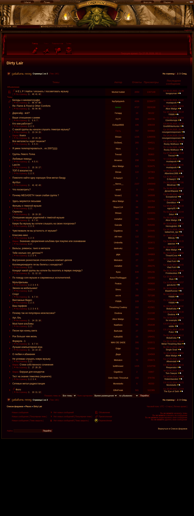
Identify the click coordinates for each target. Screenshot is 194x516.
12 (36, 273)
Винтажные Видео (22, 300)
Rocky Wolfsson (171, 144)
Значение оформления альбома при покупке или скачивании (53, 241)
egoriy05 (171, 208)
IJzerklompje (172, 120)
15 (40, 132)
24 (36, 138)
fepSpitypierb (118, 101)
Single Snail (171, 349)
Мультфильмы (20, 282)
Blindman (171, 185)
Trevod (118, 154)
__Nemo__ (118, 184)
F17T (118, 119)
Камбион (118, 325)
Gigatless (118, 231)
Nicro (118, 148)
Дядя (118, 354)
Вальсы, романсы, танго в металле (31, 248)
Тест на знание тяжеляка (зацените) (31, 376)
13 (33, 132)
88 (40, 103)
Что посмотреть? (21, 189)
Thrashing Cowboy (118, 307)
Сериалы (17, 211)
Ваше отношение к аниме (26, 117)
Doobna (118, 313)
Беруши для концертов (32, 371)
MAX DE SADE (118, 342)
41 (36, 94)
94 (36, 109)
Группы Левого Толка (23, 154)
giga (118, 254)
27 (33, 367)
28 (36, 367)
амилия (171, 244)
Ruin (171, 279)
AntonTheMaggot (118, 278)
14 (36, 132)
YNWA (171, 114)
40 (33, 94)
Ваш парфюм (19, 306)
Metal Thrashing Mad (171, 344)
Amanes (118, 160)
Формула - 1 (19, 341)
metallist (118, 219)
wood (118, 189)
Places (28, 406)
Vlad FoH (171, 261)
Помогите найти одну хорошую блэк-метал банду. (39, 177)
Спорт (15, 294)
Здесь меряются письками (26, 201)
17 (40, 167)
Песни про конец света (24, 330)
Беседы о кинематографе (26, 100)
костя (118, 295)
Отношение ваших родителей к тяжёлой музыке (38, 217)
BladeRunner (171, 291)
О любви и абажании (23, 354)
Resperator (171, 367)
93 (33, 109)
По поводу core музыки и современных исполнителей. (41, 277)
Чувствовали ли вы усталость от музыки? (34, 230)
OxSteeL (118, 142)
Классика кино (20, 235)
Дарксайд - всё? (21, 113)
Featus (118, 283)
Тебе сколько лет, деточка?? (27, 253)
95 (40, 109)
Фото (18, 389)
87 (36, 103)
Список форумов (15, 406)
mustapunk (171, 102)
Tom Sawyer (171, 373)
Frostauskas (171, 273)
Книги (23, 135)
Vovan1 (118, 195)
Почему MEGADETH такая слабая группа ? (35, 195)
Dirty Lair (15, 63)
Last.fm (16, 164)
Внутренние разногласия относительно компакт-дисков (42, 260)
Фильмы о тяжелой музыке (26, 205)
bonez (118, 107)
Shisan (118, 137)
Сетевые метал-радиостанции (28, 383)
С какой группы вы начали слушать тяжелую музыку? (41, 129)
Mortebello (118, 383)
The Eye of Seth (171, 391)
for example (171, 320)
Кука (118, 272)
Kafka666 (118, 336)
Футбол (16, 182)
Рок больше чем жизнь (24, 336)
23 (33, 138)
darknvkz (118, 248)
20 (40, 214)
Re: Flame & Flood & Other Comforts (31, 106)
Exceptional (171, 197)
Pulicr (171, 332)
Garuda (118, 225)
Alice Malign (171, 108)
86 (33, 103)
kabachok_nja (171, 232)
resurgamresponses (171, 132)
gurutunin (171, 285)
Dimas (118, 172)
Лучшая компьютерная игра (27, 347)
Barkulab (118, 331)
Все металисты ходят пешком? (29, 141)
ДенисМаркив (171, 191)
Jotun (171, 214)
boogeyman (171, 93)
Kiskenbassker (172, 379)
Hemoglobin (171, 226)
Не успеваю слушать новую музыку (31, 359)
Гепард (118, 113)
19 (36, 214)
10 (33, 392)
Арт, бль (16, 317)
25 (40, 138)
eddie (171, 326)
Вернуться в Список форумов (172, 428)
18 (33, 214)
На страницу (169, 74)
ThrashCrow (171, 255)
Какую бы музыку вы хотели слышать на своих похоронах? (44, 223)
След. (184, 74)
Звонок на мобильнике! (24, 288)
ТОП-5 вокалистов (22, 170)
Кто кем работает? (22, 123)
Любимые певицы (22, 159)
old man (118, 236)
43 (40, 185)
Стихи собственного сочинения (36, 364)
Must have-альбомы (23, 323)
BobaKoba (171, 308)
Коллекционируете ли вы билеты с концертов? (37, 264)
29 (40, 367)
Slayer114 (118, 207)
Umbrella (118, 242)
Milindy (171, 238)
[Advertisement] (97, 466)
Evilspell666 (118, 125)
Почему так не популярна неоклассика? (33, 313)
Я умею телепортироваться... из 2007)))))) (34, 148)
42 (40, 94)
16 (36, 167)
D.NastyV (118, 178)
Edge (118, 348)
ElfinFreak (118, 390)
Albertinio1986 (171, 173)
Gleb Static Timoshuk (118, 378)
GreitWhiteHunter (171, 126)
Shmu (118, 289)
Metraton (118, 260)
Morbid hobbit (118, 92)
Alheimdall (171, 361)
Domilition (171, 202)
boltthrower (118, 366)
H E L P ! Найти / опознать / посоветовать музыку (42, 91)
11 (33, 273)
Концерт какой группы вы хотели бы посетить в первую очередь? (47, 270)
